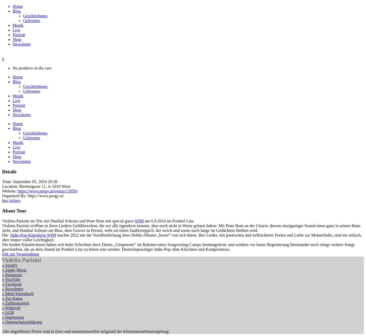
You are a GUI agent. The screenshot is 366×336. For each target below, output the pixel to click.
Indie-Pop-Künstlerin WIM (33, 235)
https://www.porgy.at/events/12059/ (48, 191)
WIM (139, 221)
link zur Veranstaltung (20, 254)
